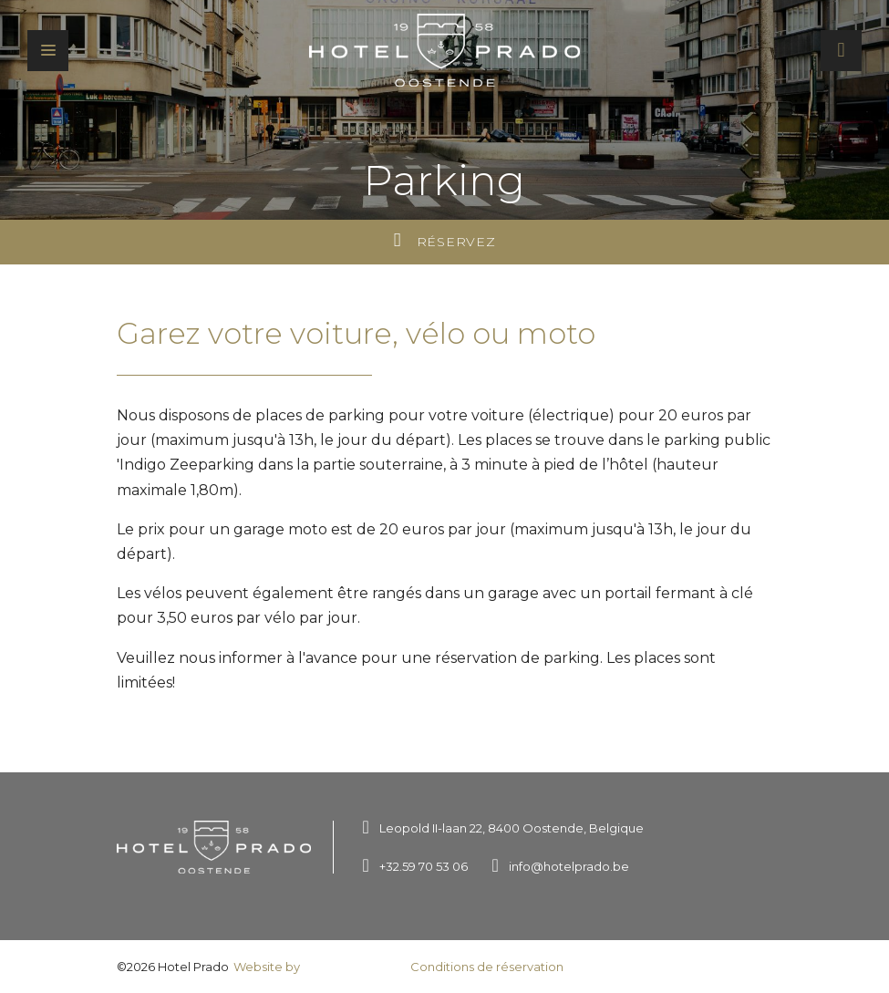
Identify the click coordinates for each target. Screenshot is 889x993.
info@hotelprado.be (569, 866)
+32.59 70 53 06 (423, 866)
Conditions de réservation (486, 966)
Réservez (445, 240)
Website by (317, 968)
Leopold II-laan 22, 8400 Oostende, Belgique (511, 828)
